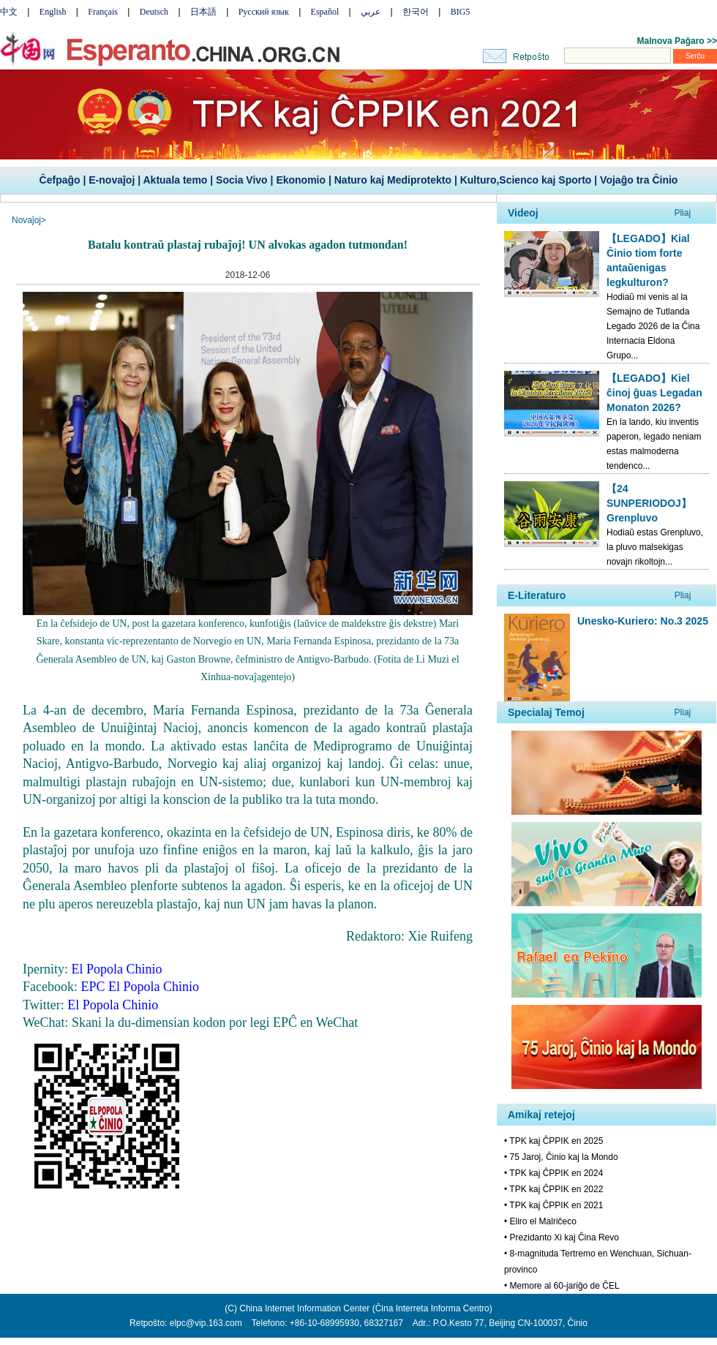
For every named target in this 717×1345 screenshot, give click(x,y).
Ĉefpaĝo (60, 180)
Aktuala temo (175, 180)
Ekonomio (301, 180)
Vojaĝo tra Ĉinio (638, 180)
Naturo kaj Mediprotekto (392, 180)
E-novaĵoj (112, 180)
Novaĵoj (26, 220)
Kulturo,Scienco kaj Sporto (526, 180)
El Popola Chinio (112, 1005)
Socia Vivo (242, 180)
